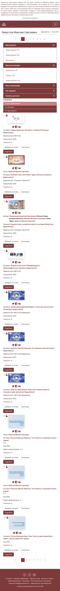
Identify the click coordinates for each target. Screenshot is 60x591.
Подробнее (8, 152)
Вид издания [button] (11, 45)
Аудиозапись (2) (11, 70)
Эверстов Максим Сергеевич (18, 171)
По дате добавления (13, 103)
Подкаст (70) (10, 75)
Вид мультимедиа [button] (13, 65)
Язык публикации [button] (13, 86)
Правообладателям (14, 581)
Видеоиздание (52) (12, 55)
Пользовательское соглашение (41, 581)
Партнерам (25, 581)
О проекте (9, 578)
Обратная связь (35, 578)
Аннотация (25, 147)
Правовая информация (21, 578)
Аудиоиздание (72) (12, 50)
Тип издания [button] (11, 91)
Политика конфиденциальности (19, 583)
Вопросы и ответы (47, 578)
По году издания (11, 111)
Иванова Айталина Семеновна (35, 218)
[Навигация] (55, 24)
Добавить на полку (11, 147)
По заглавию (9, 107)
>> (44, 39)
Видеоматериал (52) (13, 80)
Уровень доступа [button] (12, 96)
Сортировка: (7, 100)
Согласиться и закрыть (30, 18)
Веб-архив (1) (10, 60)
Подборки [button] (7, 142)
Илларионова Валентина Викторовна (22, 216)
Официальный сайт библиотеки (41, 583)
